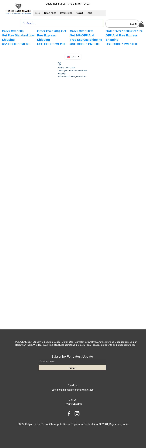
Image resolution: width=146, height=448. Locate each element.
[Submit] (72, 367)
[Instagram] (77, 413)
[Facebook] (69, 413)
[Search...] (62, 23)
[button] (141, 24)
